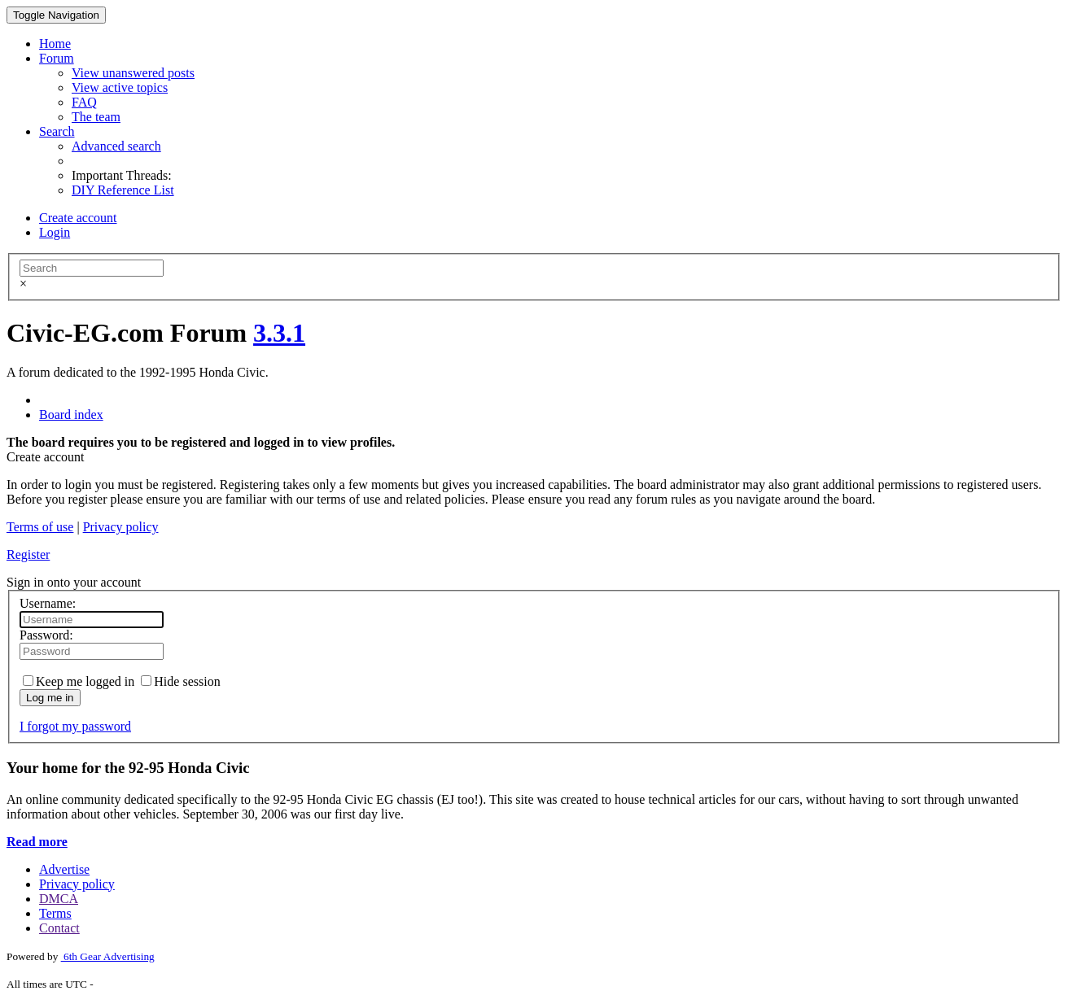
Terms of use (40, 527)
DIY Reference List (123, 190)
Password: (46, 635)
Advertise (64, 869)
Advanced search (116, 146)
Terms (55, 913)
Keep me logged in (78, 681)
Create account (78, 218)
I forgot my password (75, 726)
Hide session (180, 681)
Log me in (50, 698)
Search (57, 131)
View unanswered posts (133, 73)
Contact (59, 928)
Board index (71, 414)
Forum (56, 58)
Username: (48, 603)
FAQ (84, 102)
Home (55, 43)
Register (28, 554)
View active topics (120, 87)
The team (96, 117)
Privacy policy (121, 527)
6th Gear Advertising (108, 956)
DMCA (58, 899)
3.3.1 (279, 332)
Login (54, 232)
